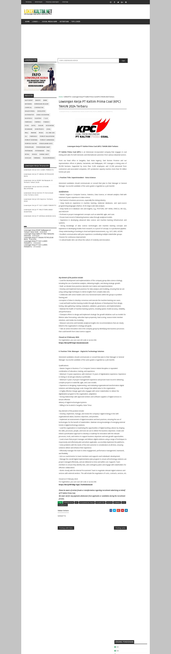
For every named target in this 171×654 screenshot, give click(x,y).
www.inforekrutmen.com (123, 255)
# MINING (62, 576)
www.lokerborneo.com (122, 254)
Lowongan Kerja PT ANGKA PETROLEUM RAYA (38, 239)
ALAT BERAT (29, 101)
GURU (128, 195)
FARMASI (38, 123)
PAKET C (120, 146)
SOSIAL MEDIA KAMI (49, 22)
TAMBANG (37, 159)
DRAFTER (129, 188)
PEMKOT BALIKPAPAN (47, 137)
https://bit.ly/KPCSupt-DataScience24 (73, 391)
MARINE (33, 134)
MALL (26, 134)
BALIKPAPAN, (65, 115)
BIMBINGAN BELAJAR (42, 105)
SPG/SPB (139, 231)
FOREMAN (140, 191)
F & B (46, 119)
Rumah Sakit (44, 155)
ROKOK (34, 155)
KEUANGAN (28, 130)
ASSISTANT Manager (122, 181)
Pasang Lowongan (52, 2)
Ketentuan (38, 2)
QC (125, 220)
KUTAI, (95, 115)
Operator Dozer (121, 209)
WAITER (117, 242)
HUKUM (40, 126)
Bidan (135, 181)
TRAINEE (131, 238)
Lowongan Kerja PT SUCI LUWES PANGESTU (40, 206)
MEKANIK (129, 202)
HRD (134, 195)
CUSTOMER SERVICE (122, 184)
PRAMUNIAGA (140, 209)
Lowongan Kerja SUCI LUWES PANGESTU (39, 171)
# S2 (68, 576)
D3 (118, 135)
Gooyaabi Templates (62, 651)
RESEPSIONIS (134, 224)
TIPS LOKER (75, 22)
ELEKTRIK (38, 119)
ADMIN (117, 177)
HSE (140, 195)
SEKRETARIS (129, 231)
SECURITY (118, 231)
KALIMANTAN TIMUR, (78, 115)
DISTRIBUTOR (29, 116)
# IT (76, 573)
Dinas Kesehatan (43, 116)
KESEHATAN (50, 126)
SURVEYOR (126, 235)
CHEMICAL (28, 108)
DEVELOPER (41, 112)
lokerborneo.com (98, 651)
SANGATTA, (62, 117)
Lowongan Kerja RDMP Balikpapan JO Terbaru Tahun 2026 (37, 232)
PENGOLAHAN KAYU (46, 144)
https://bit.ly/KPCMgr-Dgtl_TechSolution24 (75, 555)
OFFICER (138, 202)
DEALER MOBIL (30, 112)
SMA (118, 154)
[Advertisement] (85, 42)
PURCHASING (134, 217)
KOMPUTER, (89, 115)
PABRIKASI (33, 137)
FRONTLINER (119, 195)
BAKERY (38, 101)
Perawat (118, 220)
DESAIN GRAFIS (137, 184)
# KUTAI (109, 573)
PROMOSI (131, 213)
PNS (48, 152)
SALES (117, 227)
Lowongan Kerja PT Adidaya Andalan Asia (40, 217)
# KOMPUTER (100, 573)
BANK (45, 101)
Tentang (28, 2)
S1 (117, 150)
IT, (70, 115)
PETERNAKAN (39, 152)
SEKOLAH (28, 159)
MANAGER (136, 199)
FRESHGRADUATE (123, 143)
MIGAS (41, 134)
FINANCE (47, 123)
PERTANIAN (29, 152)
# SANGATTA (76, 576)
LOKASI (35, 22)
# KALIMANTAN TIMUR (87, 573)
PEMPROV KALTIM (31, 144)
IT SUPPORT (119, 199)
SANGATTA (67, 98)
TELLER (134, 235)
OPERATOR (119, 206)
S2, (104, 115)
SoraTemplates (37, 651)
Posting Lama (106, 599)
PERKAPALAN (29, 148)
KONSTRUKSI (39, 130)
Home (27, 22)
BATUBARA (28, 105)
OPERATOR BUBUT (131, 206)
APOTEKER (136, 177)
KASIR (128, 199)
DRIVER (137, 188)
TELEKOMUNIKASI (49, 159)
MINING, (100, 115)
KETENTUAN (64, 22)
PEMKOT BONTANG (31, 141)
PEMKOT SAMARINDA (47, 141)
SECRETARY (134, 227)
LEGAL (49, 130)
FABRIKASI (28, 123)
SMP (118, 161)
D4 (118, 139)
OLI (26, 137)
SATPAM (125, 227)
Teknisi (139, 238)
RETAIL (27, 155)
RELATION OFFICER (135, 220)
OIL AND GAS (50, 134)
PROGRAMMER (120, 213)
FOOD (27, 126)
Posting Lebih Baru (66, 599)
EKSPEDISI (28, 119)
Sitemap (65, 2)
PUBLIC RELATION (121, 217)
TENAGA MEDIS (120, 238)
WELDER (125, 242)
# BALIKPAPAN (68, 573)
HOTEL (34, 126)
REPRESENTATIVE (121, 224)
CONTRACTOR (39, 108)
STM (118, 165)
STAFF (117, 235)
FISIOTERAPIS (129, 191)
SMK (118, 158)
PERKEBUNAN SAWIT (43, 148)
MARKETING (119, 202)
